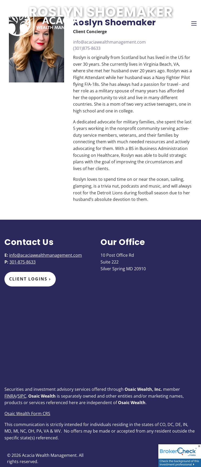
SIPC (22, 396)
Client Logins (30, 279)
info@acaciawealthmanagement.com (109, 42)
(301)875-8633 (86, 48)
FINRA (10, 396)
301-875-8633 (22, 262)
